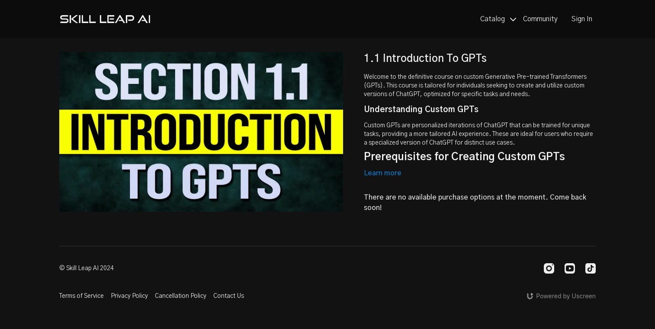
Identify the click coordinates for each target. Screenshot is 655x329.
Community (540, 19)
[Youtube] (570, 268)
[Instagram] (549, 268)
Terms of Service (81, 296)
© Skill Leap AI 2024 (86, 268)
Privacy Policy (129, 296)
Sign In (582, 19)
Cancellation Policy (180, 296)
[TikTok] (590, 268)
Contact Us (228, 296)
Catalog (498, 19)
